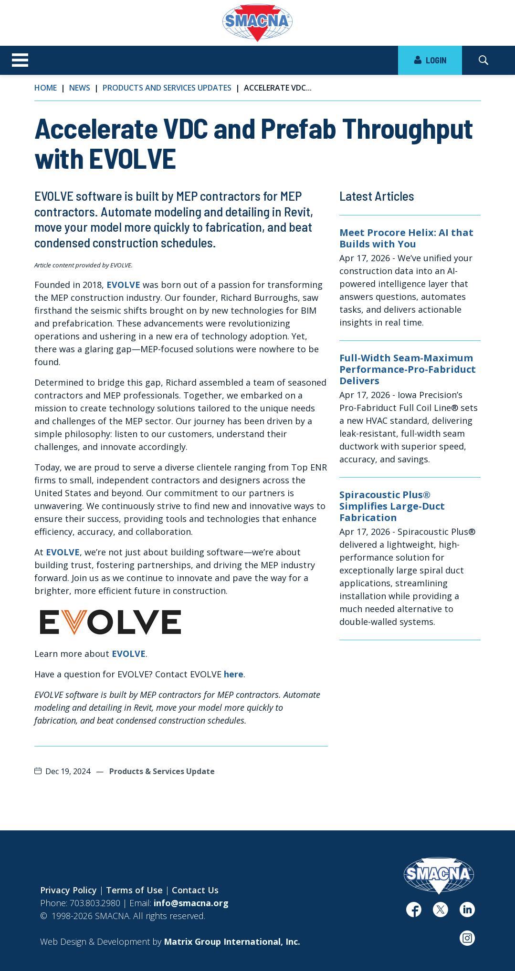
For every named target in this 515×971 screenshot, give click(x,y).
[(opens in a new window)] (110, 621)
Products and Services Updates (167, 87)
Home (45, 87)
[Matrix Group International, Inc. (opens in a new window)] (232, 941)
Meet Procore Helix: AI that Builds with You (406, 238)
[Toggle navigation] (20, 60)
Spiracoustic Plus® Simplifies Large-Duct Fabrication (392, 506)
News (79, 87)
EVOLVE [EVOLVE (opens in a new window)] (123, 284)
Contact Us (195, 890)
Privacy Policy (68, 890)
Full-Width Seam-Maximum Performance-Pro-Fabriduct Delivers (407, 369)
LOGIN (430, 60)
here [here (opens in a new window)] (233, 674)
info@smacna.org (191, 903)
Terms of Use (134, 890)
